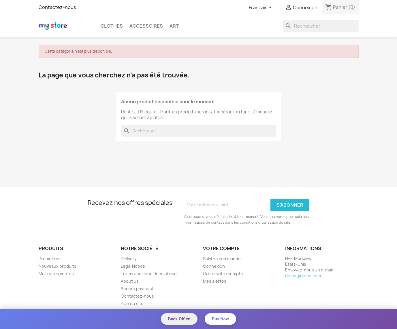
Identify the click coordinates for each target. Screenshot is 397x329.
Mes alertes (214, 281)
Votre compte (221, 248)
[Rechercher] (321, 26)
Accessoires (146, 26)
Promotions (50, 258)
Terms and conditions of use (149, 273)
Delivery (129, 258)
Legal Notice (133, 266)
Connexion (214, 266)
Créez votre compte (223, 273)
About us (130, 281)
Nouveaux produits (57, 266)
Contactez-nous (57, 7)
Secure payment (137, 288)
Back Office (179, 319)
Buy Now (220, 319)
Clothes (112, 26)
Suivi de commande (222, 258)
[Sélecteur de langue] (261, 7)
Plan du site (132, 303)
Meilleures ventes (56, 273)
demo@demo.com (303, 275)
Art (174, 26)
